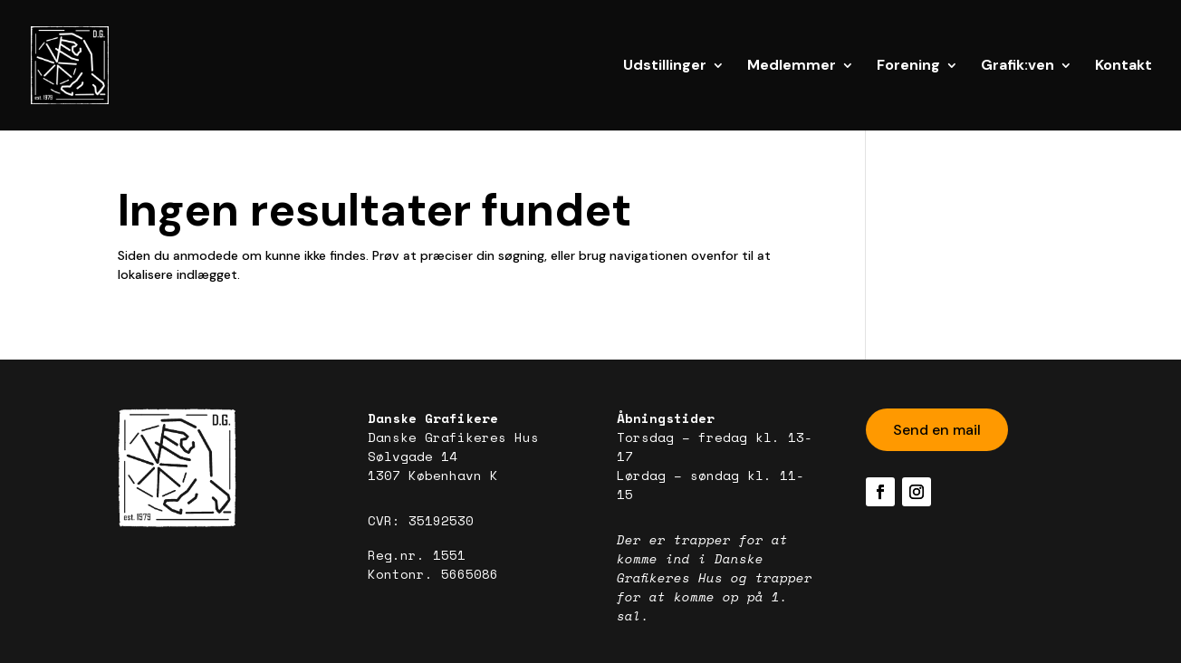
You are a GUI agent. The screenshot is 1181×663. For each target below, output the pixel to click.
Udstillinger (664, 66)
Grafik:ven (1017, 66)
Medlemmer (791, 66)
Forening (908, 66)
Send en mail (937, 429)
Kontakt (1123, 66)
